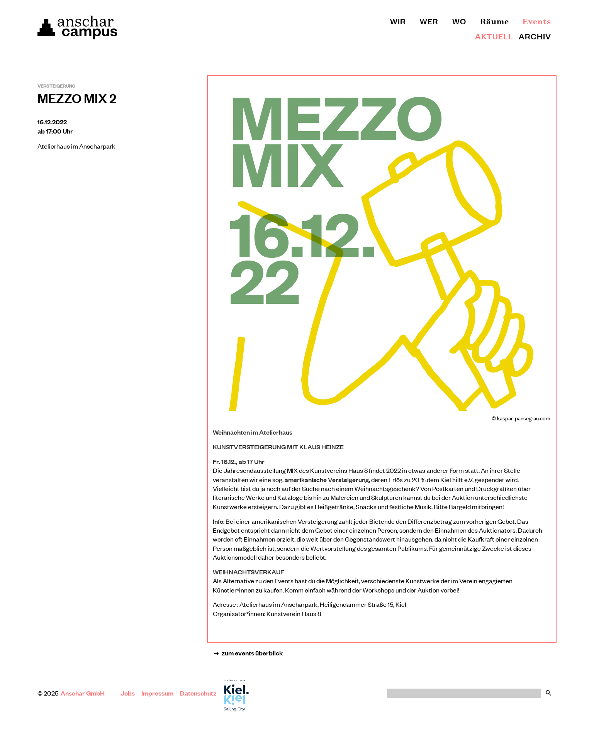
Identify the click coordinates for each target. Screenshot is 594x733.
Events (537, 21)
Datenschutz (198, 693)
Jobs (127, 693)
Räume (494, 21)
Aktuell (494, 36)
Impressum (157, 693)
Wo (459, 20)
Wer (429, 20)
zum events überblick (248, 652)
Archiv (535, 36)
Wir (398, 20)
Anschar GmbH (83, 693)
